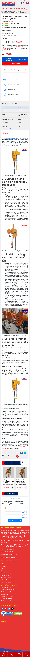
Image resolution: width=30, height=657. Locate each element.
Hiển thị (25, 133)
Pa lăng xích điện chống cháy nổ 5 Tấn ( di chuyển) (8, 481)
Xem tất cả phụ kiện (15, 498)
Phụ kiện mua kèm (11, 493)
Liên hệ (3, 568)
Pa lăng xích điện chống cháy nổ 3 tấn (11, 138)
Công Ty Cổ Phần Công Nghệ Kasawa (18, 651)
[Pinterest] (17, 456)
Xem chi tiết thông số (6, 128)
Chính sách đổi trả (5, 594)
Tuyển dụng (4, 571)
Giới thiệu (3, 566)
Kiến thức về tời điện (6, 582)
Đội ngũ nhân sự (5, 575)
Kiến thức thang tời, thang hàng (9, 580)
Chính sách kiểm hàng (6, 601)
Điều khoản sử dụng (6, 587)
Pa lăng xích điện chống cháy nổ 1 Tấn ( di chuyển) (20, 481)
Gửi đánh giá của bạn (15, 521)
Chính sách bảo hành (6, 598)
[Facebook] (21, 453)
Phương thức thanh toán (7, 589)
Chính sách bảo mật (6, 592)
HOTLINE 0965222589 (8, 59)
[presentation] (22, 462)
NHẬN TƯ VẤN (22, 59)
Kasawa (7, 447)
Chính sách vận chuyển (7, 596)
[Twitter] (25, 453)
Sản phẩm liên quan (12, 463)
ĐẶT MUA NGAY (15, 64)
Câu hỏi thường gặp (6, 573)
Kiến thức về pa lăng (6, 577)
